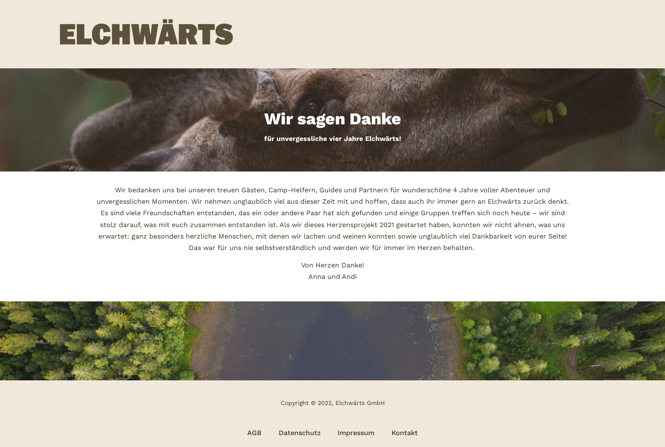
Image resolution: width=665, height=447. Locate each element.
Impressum (356, 433)
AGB (254, 433)
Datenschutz (300, 433)
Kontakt (404, 433)
